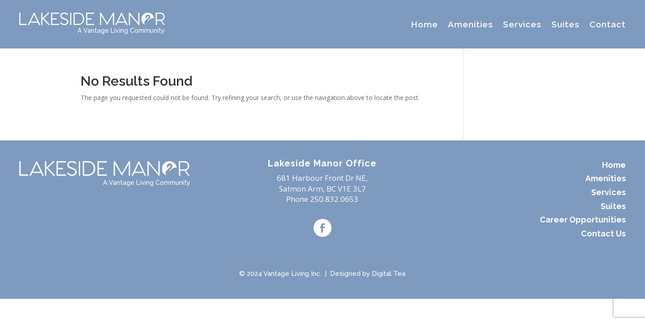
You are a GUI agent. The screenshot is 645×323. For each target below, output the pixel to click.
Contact (607, 24)
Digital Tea (388, 274)
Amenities (470, 24)
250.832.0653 (334, 199)
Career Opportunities (583, 219)
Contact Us (603, 233)
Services (522, 24)
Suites (565, 24)
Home (424, 24)
